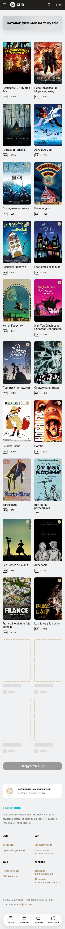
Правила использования (44, 872)
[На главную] (17, 4)
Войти (59, 5)
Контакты (8, 845)
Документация (43, 845)
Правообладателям (14, 850)
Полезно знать (11, 870)
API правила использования (44, 852)
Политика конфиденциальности (47, 881)
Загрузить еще (32, 766)
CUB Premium (10, 876)
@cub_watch (28, 904)
